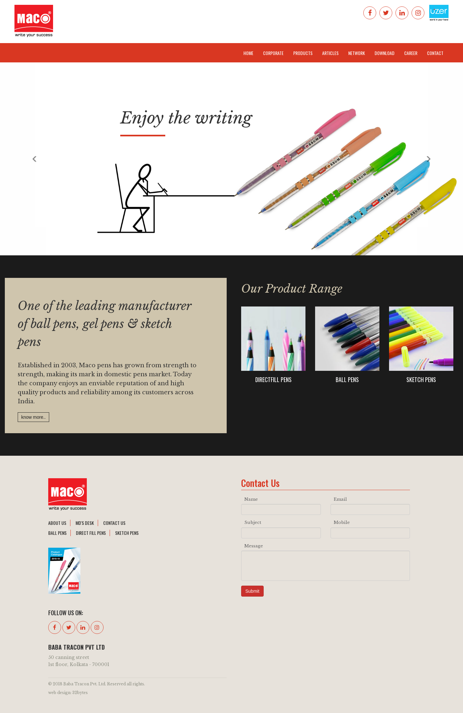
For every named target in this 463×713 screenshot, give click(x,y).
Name (251, 499)
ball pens (57, 532)
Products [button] (303, 53)
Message (253, 546)
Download (385, 53)
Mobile (342, 522)
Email (340, 499)
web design (59, 692)
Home (248, 53)
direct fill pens (91, 532)
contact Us (114, 522)
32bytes (80, 692)
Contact (435, 53)
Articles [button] (330, 53)
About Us (57, 522)
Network (356, 53)
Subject (252, 522)
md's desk (85, 522)
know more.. (33, 417)
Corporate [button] (273, 53)
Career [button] (410, 53)
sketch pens (127, 532)
